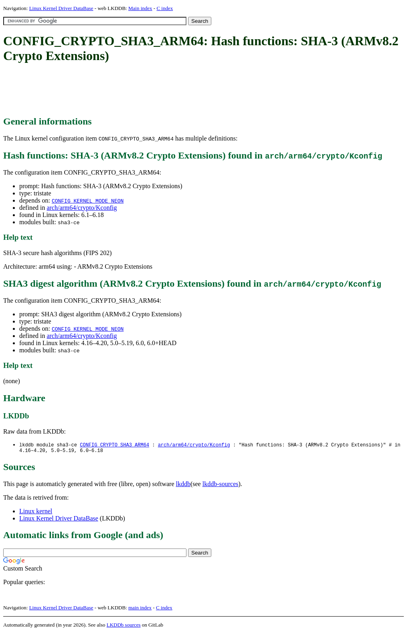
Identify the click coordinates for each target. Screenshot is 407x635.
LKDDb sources (124, 626)
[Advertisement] (149, 90)
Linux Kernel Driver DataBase (61, 8)
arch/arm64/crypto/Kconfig (82, 207)
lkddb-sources (220, 485)
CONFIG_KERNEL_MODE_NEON (88, 200)
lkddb (183, 485)
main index (140, 609)
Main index (140, 8)
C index (164, 8)
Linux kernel (35, 512)
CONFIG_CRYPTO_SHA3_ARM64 (114, 445)
